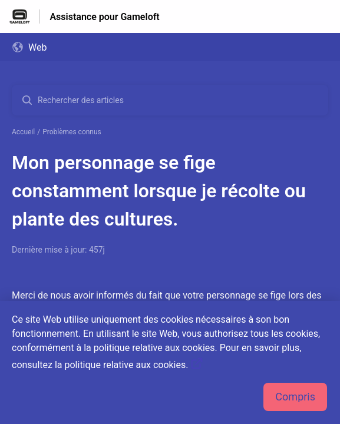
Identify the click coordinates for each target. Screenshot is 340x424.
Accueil (23, 132)
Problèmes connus (71, 132)
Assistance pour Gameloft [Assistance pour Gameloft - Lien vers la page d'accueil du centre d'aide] (104, 16)
